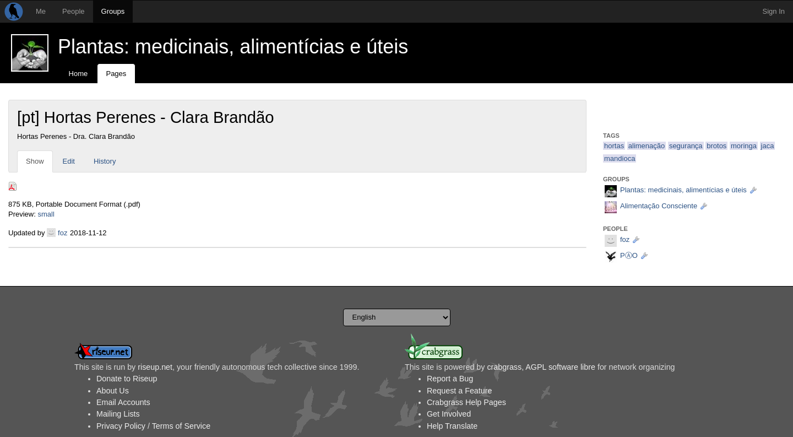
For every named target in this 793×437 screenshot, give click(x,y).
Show (35, 161)
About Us (112, 390)
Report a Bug (450, 378)
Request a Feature (459, 390)
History (105, 161)
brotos (716, 146)
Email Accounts (123, 402)
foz (62, 233)
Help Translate (452, 426)
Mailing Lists (118, 413)
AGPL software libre (560, 367)
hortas (614, 146)
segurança (686, 146)
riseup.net (155, 367)
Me (41, 11)
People (73, 11)
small (45, 214)
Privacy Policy (120, 426)
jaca (767, 146)
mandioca (619, 158)
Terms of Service (181, 426)
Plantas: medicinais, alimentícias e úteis (233, 46)
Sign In (774, 11)
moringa (744, 146)
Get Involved (449, 413)
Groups (113, 11)
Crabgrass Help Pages (466, 402)
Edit (69, 161)
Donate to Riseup (126, 378)
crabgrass (504, 367)
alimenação (646, 146)
